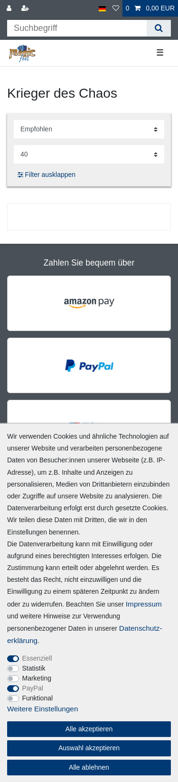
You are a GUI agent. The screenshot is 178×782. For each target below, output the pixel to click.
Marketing (36, 678)
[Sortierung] (89, 129)
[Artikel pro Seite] (89, 154)
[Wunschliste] (115, 8)
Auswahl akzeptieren (89, 748)
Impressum (144, 604)
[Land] (102, 8)
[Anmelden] (10, 8)
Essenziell (37, 658)
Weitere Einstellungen (42, 709)
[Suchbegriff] (77, 28)
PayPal (32, 688)
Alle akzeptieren (89, 729)
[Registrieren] (26, 8)
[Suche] (159, 28)
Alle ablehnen (89, 767)
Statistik (34, 668)
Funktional (37, 698)
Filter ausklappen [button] (46, 175)
